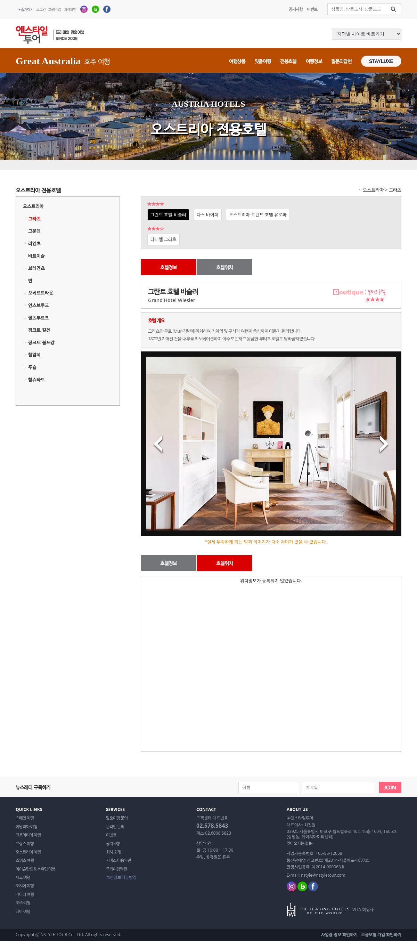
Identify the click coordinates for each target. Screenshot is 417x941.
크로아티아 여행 (28, 835)
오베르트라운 (40, 293)
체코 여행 (23, 877)
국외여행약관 (116, 869)
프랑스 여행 (25, 843)
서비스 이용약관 (118, 860)
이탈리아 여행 (26, 826)
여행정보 (314, 61)
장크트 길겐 (39, 330)
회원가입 (54, 9)
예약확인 (70, 9)
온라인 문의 (115, 826)
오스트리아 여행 (28, 852)
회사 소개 (113, 852)
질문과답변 (341, 61)
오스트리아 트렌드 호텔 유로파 (258, 214)
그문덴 (34, 231)
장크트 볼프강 (41, 342)
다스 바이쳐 (208, 214)
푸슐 (32, 367)
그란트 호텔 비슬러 (168, 214)
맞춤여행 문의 (117, 818)
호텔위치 (224, 267)
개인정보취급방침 (121, 877)
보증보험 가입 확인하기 (381, 935)
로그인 (41, 9)
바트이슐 (36, 256)
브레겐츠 (36, 268)
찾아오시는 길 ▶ (299, 843)
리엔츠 (34, 243)
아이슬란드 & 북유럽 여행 (35, 869)
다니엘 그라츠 (163, 239)
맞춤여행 (263, 61)
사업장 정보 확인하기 (339, 935)
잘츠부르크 (38, 318)
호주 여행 (23, 902)
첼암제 (34, 354)
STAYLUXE (381, 61)
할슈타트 (36, 379)
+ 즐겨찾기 (25, 9)
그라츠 (34, 219)
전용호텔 (288, 61)
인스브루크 (38, 305)
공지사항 (296, 9)
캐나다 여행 (25, 894)
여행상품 (237, 61)
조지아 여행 (25, 885)
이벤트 (312, 9)
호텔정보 (168, 267)
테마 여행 (23, 911)
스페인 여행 (25, 818)
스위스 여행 (25, 860)
